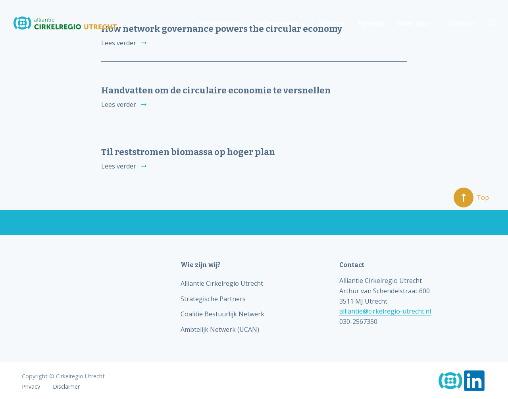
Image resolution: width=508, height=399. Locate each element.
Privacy (31, 386)
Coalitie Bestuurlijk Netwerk (222, 314)
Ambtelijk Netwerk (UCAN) (220, 329)
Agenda (371, 23)
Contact (462, 23)
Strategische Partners (213, 298)
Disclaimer (66, 386)
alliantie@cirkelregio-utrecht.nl (385, 311)
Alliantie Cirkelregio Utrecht (222, 283)
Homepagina (219, 23)
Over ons (412, 23)
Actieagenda (276, 23)
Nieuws (332, 23)
